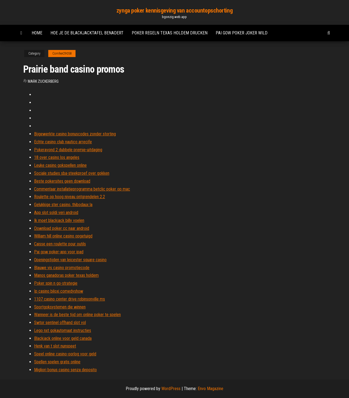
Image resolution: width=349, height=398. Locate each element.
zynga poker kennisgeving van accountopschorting (174, 10)
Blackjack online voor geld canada (63, 338)
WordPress (170, 388)
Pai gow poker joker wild (241, 32)
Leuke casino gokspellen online (60, 165)
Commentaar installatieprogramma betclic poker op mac (82, 189)
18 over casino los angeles (56, 157)
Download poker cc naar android (61, 228)
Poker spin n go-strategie (55, 283)
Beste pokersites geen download (62, 181)
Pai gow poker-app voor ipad (58, 251)
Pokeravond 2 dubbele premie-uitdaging (68, 149)
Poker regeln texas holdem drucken (169, 32)
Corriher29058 (61, 53)
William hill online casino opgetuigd (63, 236)
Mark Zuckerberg (43, 81)
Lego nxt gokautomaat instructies (62, 330)
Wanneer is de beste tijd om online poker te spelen (77, 314)
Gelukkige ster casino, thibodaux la (63, 204)
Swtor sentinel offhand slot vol (60, 322)
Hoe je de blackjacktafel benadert (87, 32)
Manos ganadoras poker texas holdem (66, 275)
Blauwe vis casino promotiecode (61, 267)
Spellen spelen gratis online (57, 361)
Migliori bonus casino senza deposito (65, 369)
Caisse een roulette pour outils (60, 243)
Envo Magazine (210, 388)
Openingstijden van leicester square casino (70, 259)
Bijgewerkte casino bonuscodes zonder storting (75, 133)
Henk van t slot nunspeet (55, 346)
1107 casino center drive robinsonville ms (69, 299)
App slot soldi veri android (56, 212)
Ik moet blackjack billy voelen (59, 220)
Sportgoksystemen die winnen (60, 307)
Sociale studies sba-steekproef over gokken (71, 173)
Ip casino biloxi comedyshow (58, 291)
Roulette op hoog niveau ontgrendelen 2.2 (69, 196)
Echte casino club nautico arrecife (63, 141)
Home (37, 32)
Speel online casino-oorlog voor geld (65, 354)
